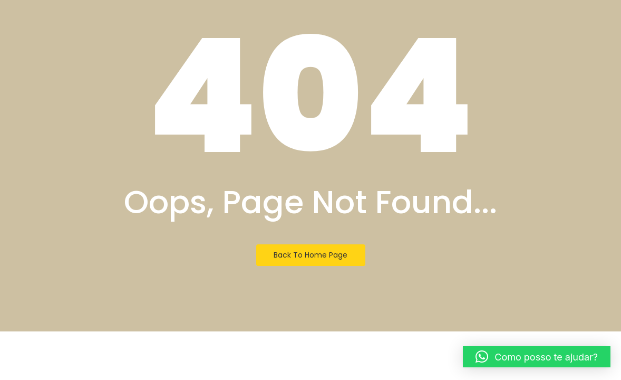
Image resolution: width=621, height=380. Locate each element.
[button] (536, 356)
